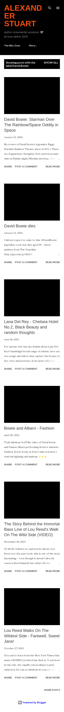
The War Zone (12, 45)
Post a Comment (26, 166)
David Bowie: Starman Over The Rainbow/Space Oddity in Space (31, 124)
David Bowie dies (19, 226)
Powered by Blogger (32, 702)
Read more (53, 166)
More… (33, 45)
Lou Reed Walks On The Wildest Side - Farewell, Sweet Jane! (32, 636)
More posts (52, 689)
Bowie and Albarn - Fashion (29, 428)
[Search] (50, 6)
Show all (51, 62)
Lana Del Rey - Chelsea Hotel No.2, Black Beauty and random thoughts (31, 327)
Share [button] (8, 166)
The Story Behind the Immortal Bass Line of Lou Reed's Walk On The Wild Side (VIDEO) (32, 529)
